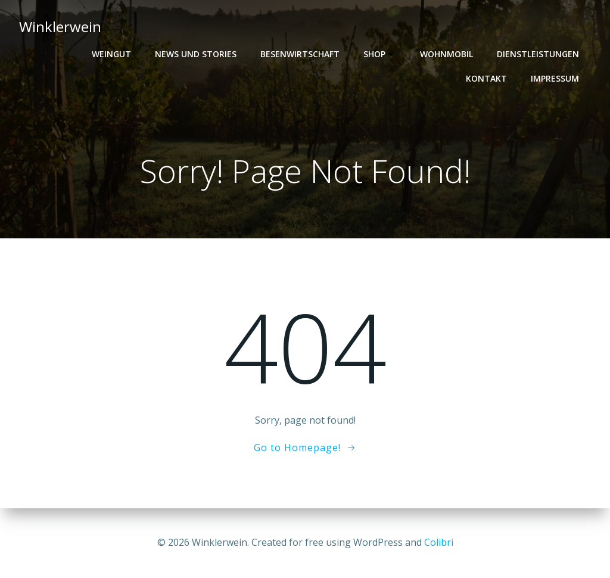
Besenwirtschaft (300, 54)
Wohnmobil (446, 54)
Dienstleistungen (538, 54)
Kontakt (486, 78)
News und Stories (195, 54)
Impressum (555, 78)
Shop (379, 54)
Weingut (111, 54)
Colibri (438, 542)
